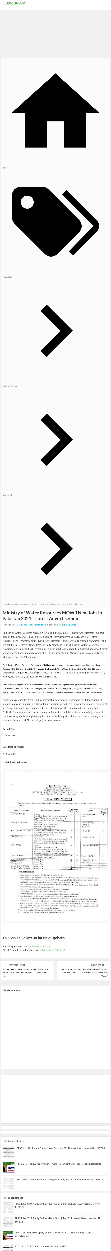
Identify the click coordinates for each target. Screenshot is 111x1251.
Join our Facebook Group (36, 946)
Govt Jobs (22, 624)
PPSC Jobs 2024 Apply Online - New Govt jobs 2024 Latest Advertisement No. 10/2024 (61, 1148)
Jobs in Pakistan (37, 624)
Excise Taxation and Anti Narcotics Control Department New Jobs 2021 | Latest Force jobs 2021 (25, 972)
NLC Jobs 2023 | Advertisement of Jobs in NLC (40, 1246)
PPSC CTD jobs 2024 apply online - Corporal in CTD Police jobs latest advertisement (59, 1163)
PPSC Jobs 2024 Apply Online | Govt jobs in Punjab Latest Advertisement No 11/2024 (60, 1179)
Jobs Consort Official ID (52, 950)
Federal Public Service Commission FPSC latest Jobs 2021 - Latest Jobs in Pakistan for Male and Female (85, 972)
